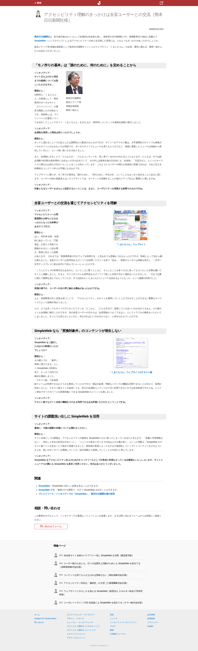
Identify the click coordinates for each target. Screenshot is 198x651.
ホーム (37, 615)
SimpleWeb (40, 41)
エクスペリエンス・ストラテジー (81, 615)
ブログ (113, 626)
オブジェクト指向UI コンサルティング (83, 626)
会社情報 (151, 615)
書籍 (112, 630)
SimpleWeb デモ (46, 490)
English (150, 626)
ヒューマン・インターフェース (80, 622)
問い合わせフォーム (51, 526)
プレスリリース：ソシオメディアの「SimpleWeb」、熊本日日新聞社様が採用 (76, 494)
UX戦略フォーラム (118, 634)
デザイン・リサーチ (75, 618)
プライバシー (153, 622)
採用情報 (151, 618)
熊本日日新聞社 (42, 37)
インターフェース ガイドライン (123, 622)
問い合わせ (39, 622)
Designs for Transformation (45, 618)
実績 (112, 615)
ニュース (113, 618)
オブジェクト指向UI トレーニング (81, 630)
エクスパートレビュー (76, 634)
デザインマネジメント (76, 638)
